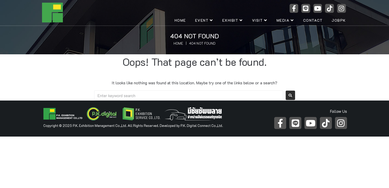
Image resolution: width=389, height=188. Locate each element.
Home (178, 43)
